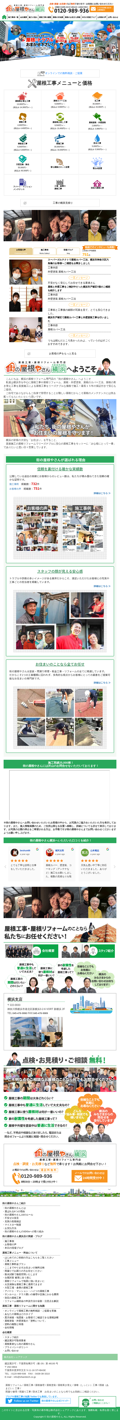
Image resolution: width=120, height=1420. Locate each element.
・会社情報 (8, 1327)
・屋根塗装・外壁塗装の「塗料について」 (24, 1320)
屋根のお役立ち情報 (72, 17)
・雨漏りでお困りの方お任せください (22, 1270)
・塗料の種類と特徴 (12, 1324)
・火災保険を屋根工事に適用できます (22, 1284)
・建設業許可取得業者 (14, 1340)
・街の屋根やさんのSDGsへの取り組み (23, 1231)
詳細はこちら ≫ (102, 493)
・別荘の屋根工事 (11, 1297)
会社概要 (23, 17)
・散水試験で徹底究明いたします (20, 1274)
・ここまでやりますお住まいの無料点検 (23, 1267)
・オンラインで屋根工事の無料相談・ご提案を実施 (29, 1310)
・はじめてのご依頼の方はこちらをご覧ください (28, 1257)
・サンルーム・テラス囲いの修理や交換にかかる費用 (30, 1294)
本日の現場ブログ (89, 17)
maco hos (95, 850)
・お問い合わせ (10, 1350)
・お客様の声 (9, 1244)
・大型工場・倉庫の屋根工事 (17, 1287)
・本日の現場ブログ (12, 1247)
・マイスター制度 (11, 1224)
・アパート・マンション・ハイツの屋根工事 (25, 1291)
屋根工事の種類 (45, 17)
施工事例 (14, 484)
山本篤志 (59, 850)
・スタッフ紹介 (10, 1337)
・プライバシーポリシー (15, 1347)
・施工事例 (8, 1241)
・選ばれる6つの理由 (13, 1211)
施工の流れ (33, 17)
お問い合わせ (113, 17)
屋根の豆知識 (58, 17)
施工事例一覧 (13, 17)
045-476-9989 (40, 1013)
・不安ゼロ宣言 (10, 1218)
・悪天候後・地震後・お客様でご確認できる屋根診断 (30, 1317)
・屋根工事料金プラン (14, 1264)
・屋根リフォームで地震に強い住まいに (23, 1281)
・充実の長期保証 (11, 1221)
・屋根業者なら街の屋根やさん (18, 1344)
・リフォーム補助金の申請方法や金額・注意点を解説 (30, 1301)
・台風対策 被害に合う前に (16, 1277)
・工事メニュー (10, 1260)
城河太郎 (24, 850)
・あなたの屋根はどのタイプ (17, 1314)
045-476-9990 (20, 1013)
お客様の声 (102, 17)
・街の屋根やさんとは (14, 1208)
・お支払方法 (9, 1228)
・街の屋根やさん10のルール (17, 1214)
